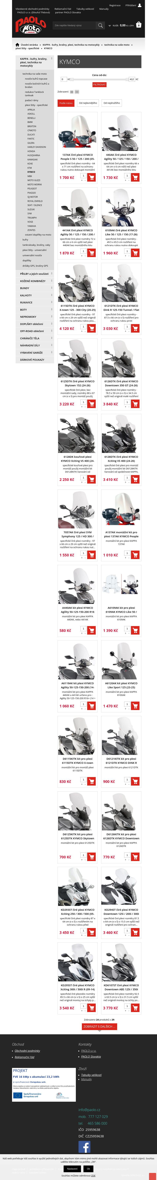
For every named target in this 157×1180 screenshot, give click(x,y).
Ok (88, 1168)
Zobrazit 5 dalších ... (99, 1027)
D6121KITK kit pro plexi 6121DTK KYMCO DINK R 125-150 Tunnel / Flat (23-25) (121, 761)
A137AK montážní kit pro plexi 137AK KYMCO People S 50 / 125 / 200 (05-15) (121, 534)
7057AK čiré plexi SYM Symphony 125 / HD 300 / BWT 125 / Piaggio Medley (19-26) (77, 534)
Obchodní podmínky (27, 1051)
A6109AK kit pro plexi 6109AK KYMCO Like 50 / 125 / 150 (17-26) (121, 610)
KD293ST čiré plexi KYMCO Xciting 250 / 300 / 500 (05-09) (77, 912)
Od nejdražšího (112, 102)
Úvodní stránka (29, 44)
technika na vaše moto (117, 44)
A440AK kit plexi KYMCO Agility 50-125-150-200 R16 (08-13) (77, 610)
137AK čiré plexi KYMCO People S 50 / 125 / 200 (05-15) (78, 157)
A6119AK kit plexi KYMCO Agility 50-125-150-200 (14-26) (77, 685)
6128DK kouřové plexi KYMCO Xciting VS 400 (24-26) (77, 459)
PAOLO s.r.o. (88, 1051)
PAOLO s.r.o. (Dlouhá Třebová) (33, 12)
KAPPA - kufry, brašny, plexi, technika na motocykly (71, 44)
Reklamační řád (63, 8)
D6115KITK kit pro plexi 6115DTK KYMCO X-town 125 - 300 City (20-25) (77, 761)
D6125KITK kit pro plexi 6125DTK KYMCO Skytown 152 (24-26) (77, 836)
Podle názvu (66, 103)
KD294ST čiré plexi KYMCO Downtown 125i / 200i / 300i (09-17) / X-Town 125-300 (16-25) (121, 912)
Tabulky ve (87, 1075)
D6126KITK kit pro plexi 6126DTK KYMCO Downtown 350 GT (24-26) (121, 836)
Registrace (114, 5)
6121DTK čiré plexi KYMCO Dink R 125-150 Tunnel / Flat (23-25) (121, 308)
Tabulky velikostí (85, 8)
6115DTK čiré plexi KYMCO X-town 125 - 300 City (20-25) (78, 308)
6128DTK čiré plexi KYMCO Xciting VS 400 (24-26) (121, 459)
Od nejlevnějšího (88, 102)
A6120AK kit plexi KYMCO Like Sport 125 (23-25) (121, 685)
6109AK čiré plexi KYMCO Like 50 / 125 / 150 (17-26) (121, 232)
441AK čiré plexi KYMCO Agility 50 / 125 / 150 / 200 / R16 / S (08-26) (77, 232)
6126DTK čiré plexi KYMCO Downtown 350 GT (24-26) (121, 383)
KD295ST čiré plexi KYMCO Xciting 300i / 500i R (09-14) (78, 987)
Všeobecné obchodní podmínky (32, 8)
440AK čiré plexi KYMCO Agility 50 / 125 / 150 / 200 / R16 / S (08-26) (121, 157)
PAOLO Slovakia (91, 1057)
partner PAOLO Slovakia (68, 12)
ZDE (93, 1175)
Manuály (104, 8)
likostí (98, 1075)
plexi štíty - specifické (27, 48)
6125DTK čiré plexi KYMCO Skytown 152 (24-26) (77, 383)
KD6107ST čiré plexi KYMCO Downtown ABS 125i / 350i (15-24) (121, 987)
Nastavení (72, 1168)
